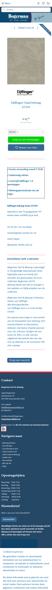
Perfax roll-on (25, 245)
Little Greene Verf (9, 452)
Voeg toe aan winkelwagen (26, 139)
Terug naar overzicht (19, 360)
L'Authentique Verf (10, 449)
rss (42, 585)
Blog (4, 466)
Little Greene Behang (11, 454)
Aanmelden (9, 519)
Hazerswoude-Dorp (32, 271)
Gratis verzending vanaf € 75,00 (26, 169)
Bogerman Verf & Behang (19, 267)
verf (42, 321)
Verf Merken (7, 446)
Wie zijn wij (6, 463)
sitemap (37, 585)
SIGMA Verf (6, 457)
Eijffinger (23, 301)
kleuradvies (32, 324)
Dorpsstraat (20, 321)
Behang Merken (8, 443)
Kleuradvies (7, 460)
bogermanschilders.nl (10, 419)
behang (35, 321)
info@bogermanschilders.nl (12, 407)
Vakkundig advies (18, 175)
